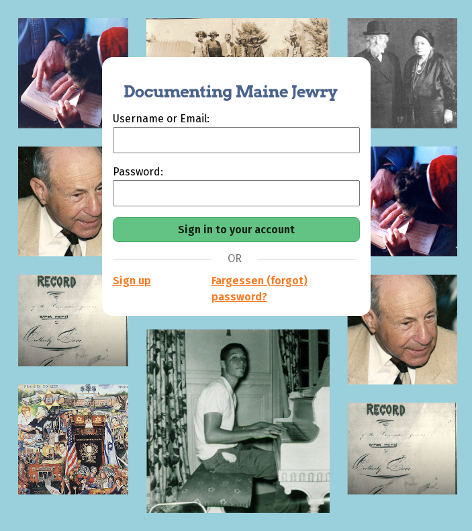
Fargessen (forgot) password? (259, 288)
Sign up (132, 280)
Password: (138, 171)
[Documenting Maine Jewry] (223, 84)
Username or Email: (161, 118)
